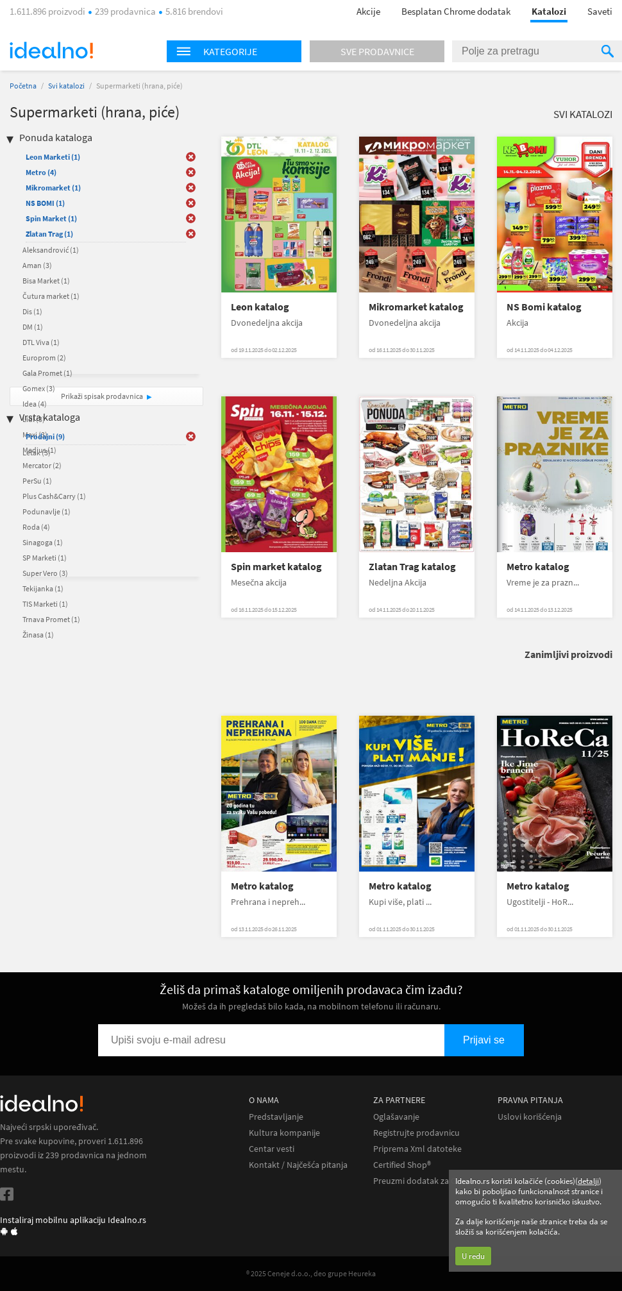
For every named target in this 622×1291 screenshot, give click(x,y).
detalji (588, 1181)
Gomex (38, 388)
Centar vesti (271, 1148)
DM (32, 327)
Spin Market (51, 218)
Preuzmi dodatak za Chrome (427, 1181)
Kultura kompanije (284, 1132)
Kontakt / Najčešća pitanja (298, 1165)
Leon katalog (260, 307)
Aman (37, 265)
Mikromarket (53, 187)
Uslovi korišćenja (530, 1116)
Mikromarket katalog (416, 307)
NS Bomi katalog (544, 307)
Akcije (368, 11)
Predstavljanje (276, 1116)
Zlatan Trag (49, 234)
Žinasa (38, 634)
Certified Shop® (402, 1165)
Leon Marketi (53, 157)
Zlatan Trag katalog (412, 567)
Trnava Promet (51, 619)
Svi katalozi (66, 85)
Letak (36, 452)
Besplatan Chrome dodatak (455, 11)
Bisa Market (46, 280)
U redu (473, 1256)
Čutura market (51, 296)
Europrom (44, 357)
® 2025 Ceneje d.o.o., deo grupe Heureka (311, 1273)
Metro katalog (538, 567)
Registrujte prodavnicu (416, 1132)
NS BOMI (45, 203)
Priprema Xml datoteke (417, 1148)
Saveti (599, 11)
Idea (34, 404)
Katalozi (549, 11)
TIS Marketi (45, 604)
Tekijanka (42, 588)
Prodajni (45, 436)
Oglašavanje (396, 1116)
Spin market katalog (276, 567)
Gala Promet (47, 373)
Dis (32, 311)
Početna (23, 85)
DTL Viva (41, 342)
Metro (41, 172)
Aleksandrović (50, 250)
